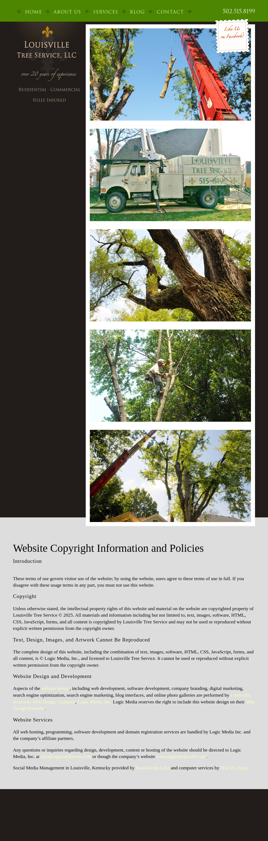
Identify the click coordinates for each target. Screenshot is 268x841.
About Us (67, 11)
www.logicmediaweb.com (181, 756)
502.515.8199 (239, 11)
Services (105, 11)
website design (55, 688)
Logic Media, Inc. (95, 701)
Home (33, 11)
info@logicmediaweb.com (66, 756)
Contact (170, 11)
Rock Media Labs (153, 767)
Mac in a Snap (234, 767)
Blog (137, 11)
